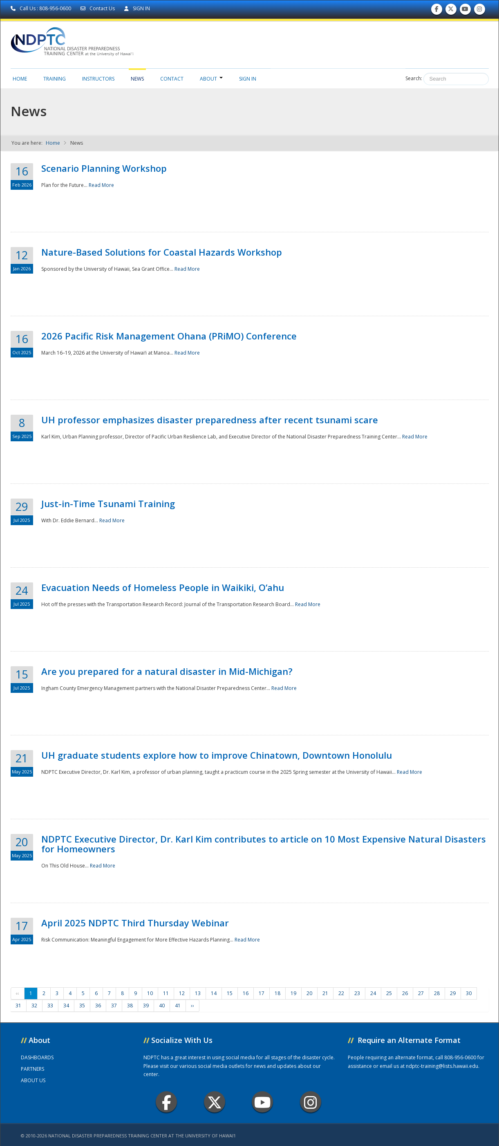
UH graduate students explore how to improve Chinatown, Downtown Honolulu (216, 755)
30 (469, 993)
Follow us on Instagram (479, 11)
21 (325, 993)
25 (389, 993)
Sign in (247, 78)
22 (341, 993)
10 (150, 993)
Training (54, 78)
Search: (413, 78)
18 (277, 993)
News (137, 78)
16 (245, 993)
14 (214, 993)
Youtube (262, 1102)
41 (178, 1005)
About (211, 78)
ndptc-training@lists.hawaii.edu (442, 1066)
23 (357, 993)
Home (20, 78)
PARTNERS (32, 1068)
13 (198, 993)
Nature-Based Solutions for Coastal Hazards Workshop (161, 252)
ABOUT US (33, 1080)
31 (18, 1005)
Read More (101, 185)
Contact (171, 78)
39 (146, 1005)
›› (192, 1005)
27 (421, 993)
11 (166, 993)
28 (437, 993)
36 (98, 1005)
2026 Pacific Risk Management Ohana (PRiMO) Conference (169, 336)
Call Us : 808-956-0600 (41, 8)
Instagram (310, 1102)
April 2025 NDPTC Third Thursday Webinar (135, 923)
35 (82, 1005)
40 (162, 1005)
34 (66, 1005)
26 (405, 993)
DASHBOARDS (37, 1057)
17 (261, 993)
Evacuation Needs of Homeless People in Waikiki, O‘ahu (162, 587)
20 (309, 993)
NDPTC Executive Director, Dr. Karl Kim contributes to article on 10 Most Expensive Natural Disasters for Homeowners (263, 844)
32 (34, 1005)
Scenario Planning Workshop (104, 168)
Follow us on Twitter (451, 11)
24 (373, 993)
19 (293, 993)
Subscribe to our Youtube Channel (465, 11)
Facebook (166, 1102)
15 (230, 993)
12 (182, 993)
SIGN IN (137, 8)
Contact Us (98, 8)
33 (50, 1005)
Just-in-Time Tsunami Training (108, 503)
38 (130, 1005)
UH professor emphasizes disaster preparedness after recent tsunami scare (209, 419)
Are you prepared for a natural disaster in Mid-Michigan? (167, 671)
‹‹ (17, 993)
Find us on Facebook (437, 11)
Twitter (214, 1102)
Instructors (98, 78)
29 (453, 993)
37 (114, 1005)
